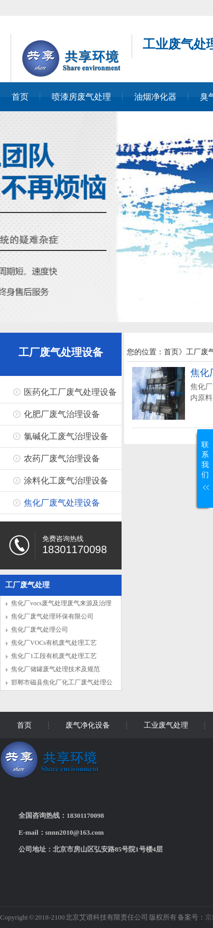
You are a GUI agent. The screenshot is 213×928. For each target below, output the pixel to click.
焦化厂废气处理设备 (62, 502)
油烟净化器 (155, 96)
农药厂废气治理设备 (62, 458)
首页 (20, 96)
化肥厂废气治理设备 (62, 414)
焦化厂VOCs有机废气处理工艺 (54, 642)
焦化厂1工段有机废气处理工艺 (54, 656)
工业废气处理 (166, 725)
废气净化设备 (88, 725)
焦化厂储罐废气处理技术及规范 (55, 669)
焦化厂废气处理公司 (39, 629)
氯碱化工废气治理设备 (66, 436)
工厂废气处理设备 (60, 352)
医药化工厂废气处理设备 (70, 392)
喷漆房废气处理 (81, 96)
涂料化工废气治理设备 (66, 480)
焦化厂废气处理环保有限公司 (52, 616)
